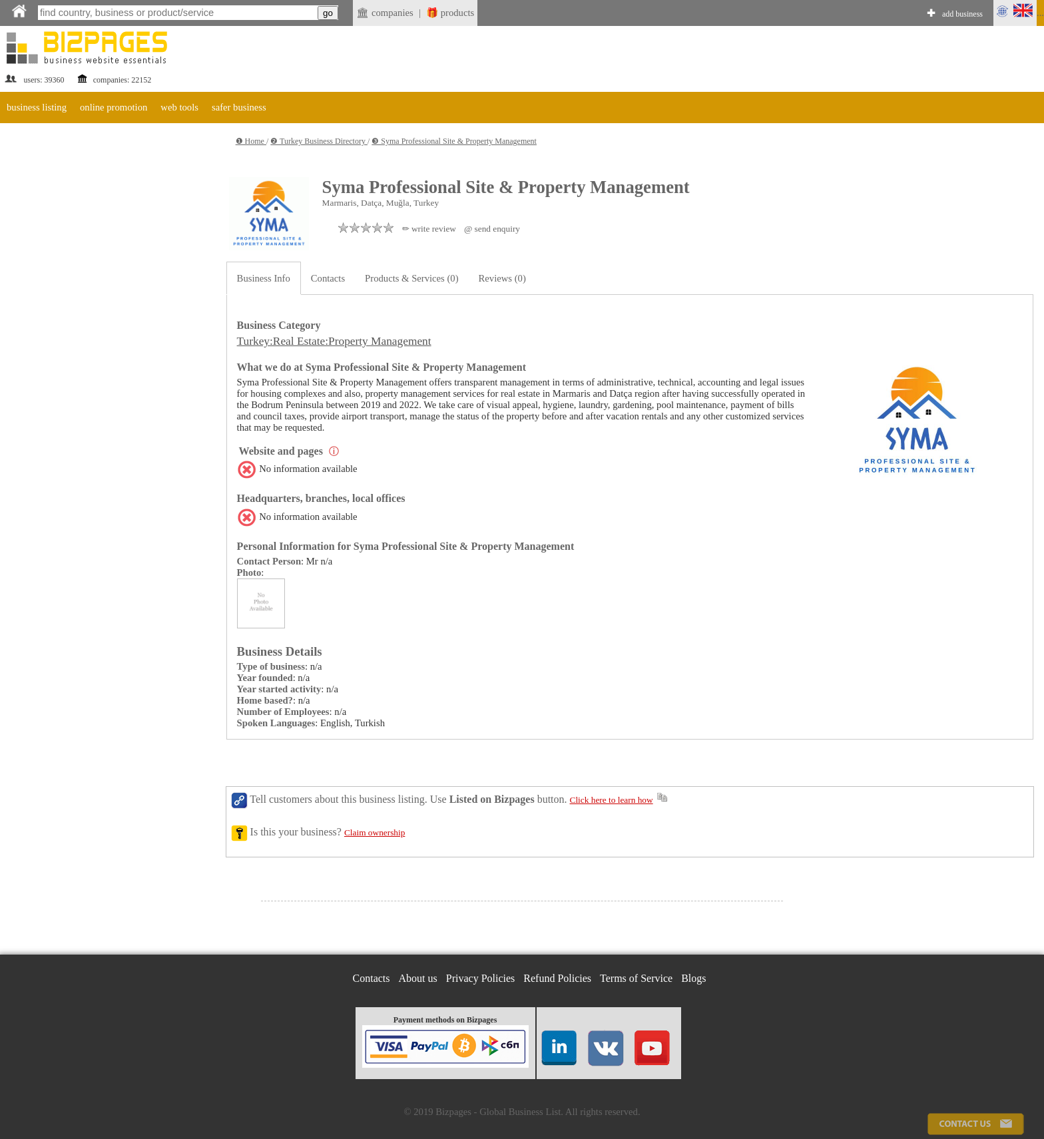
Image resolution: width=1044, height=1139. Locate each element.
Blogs (693, 978)
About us (418, 978)
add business (962, 14)
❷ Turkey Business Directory (319, 141)
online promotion (113, 107)
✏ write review (429, 229)
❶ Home (251, 141)
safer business (239, 107)
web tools (179, 107)
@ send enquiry (492, 229)
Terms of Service (636, 978)
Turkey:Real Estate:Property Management (334, 341)
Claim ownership (374, 832)
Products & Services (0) (411, 278)
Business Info (263, 278)
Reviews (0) (502, 278)
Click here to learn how (611, 800)
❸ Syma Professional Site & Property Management (454, 141)
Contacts (328, 278)
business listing (37, 107)
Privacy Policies (480, 978)
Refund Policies (557, 978)
